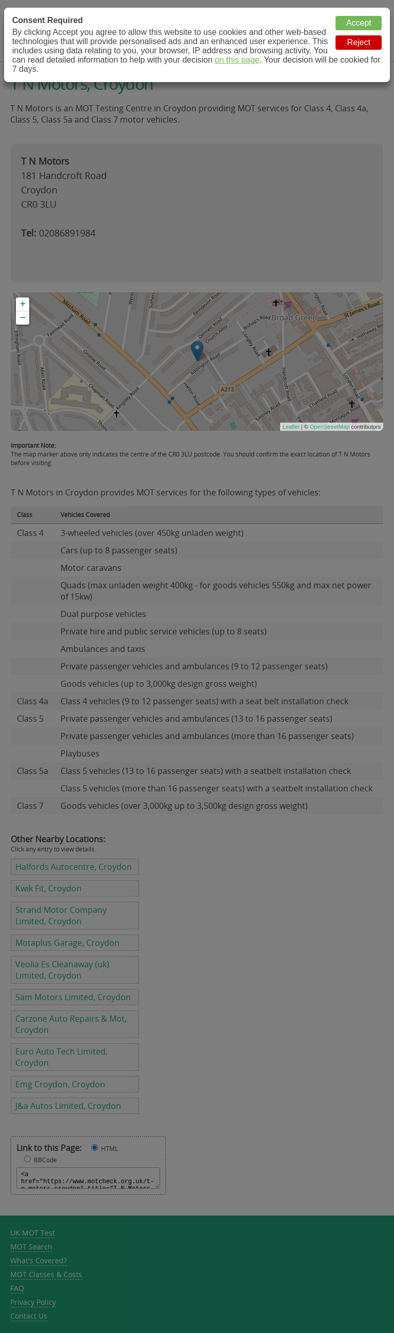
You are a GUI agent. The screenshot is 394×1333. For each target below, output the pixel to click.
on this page (237, 59)
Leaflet (291, 427)
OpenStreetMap (330, 427)
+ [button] (23, 304)
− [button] (23, 318)
